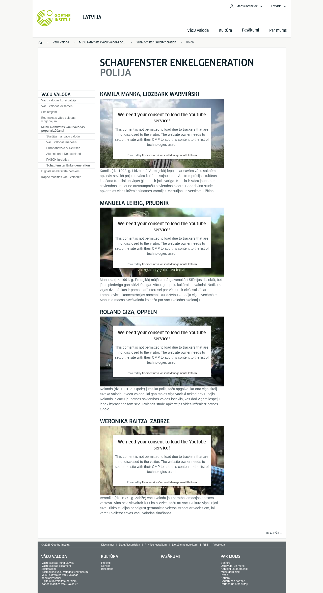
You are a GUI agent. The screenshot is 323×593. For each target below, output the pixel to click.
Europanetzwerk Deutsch (63, 148)
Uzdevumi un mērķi (233, 565)
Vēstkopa (219, 544)
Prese (224, 574)
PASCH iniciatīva (57, 159)
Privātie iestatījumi (156, 544)
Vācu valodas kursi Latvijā (58, 100)
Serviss (105, 565)
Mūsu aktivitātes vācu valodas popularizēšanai (63, 128)
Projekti (106, 562)
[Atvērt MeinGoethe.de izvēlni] (246, 6)
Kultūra (225, 30)
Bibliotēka (107, 568)
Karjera (225, 577)
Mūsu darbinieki (230, 571)
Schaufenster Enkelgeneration (68, 165)
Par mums (278, 30)
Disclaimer (107, 544)
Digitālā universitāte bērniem (60, 171)
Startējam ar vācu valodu (63, 136)
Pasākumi (170, 556)
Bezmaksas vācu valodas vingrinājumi (58, 119)
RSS (206, 544)
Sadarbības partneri (233, 580)
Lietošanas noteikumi (185, 544)
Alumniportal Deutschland (63, 154)
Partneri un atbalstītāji (234, 583)
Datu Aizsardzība (129, 544)
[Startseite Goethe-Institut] (54, 18)
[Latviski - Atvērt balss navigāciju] (279, 6)
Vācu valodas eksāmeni (57, 106)
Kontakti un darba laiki (234, 568)
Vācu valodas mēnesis (61, 142)
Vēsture (225, 562)
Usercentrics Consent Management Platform (169, 155)
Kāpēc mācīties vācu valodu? (61, 177)
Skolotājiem (49, 112)
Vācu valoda (198, 30)
